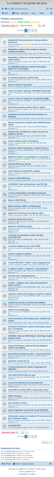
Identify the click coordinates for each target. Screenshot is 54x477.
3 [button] (32, 30)
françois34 (27, 180)
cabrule (26, 331)
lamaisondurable (29, 377)
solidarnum (27, 71)
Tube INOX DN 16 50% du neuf (21, 375)
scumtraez (27, 79)
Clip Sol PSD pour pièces (19, 164)
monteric (27, 22)
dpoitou (26, 109)
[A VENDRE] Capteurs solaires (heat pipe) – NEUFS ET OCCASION (27, 68)
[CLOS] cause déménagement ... (22, 276)
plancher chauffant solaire (20, 226)
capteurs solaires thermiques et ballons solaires (30, 294)
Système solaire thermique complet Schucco (28, 148)
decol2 (25, 215)
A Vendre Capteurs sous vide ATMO (24, 246)
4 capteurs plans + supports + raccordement (28, 269)
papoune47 (27, 87)
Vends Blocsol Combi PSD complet (24, 171)
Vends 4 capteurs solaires (20, 254)
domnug (26, 412)
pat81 (25, 264)
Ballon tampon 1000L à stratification (24, 206)
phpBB (20, 469)
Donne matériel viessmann (20, 85)
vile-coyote (27, 186)
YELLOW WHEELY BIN (31, 228)
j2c (24, 136)
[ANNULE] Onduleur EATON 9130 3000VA (26, 303)
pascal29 (26, 405)
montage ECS (14, 425)
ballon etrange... (15, 396)
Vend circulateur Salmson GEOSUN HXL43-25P (29, 91)
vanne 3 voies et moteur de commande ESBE (28, 98)
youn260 (26, 363)
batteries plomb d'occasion (20, 219)
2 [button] (29, 30)
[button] (35, 30)
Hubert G (26, 173)
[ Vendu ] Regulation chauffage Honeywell (27, 193)
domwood (26, 256)
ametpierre (36, 22)
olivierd (26, 392)
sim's (25, 221)
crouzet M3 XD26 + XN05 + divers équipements (29, 263)
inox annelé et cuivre (17, 403)
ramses (14, 22)
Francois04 (27, 93)
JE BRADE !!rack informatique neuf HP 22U (27, 184)
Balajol (20, 22)
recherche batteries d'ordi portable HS (25, 383)
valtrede (26, 44)
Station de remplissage (18, 310)
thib (24, 126)
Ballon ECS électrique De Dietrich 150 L (26, 213)
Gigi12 (25, 278)
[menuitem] (8, 9)
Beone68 (26, 420)
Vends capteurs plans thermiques (23, 141)
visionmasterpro (29, 150)
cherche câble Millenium (19, 178)
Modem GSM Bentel (17, 200)
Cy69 (25, 53)
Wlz (24, 271)
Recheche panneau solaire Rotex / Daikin (26, 107)
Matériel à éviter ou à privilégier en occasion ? (29, 157)
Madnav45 (27, 312)
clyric (25, 385)
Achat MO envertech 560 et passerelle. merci (28, 390)
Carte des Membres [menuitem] (21, 9)
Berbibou (26, 195)
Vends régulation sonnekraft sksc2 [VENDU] (28, 410)
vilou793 (26, 118)
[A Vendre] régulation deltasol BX (23, 78)
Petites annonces (12, 18)
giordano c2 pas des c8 (18, 361)
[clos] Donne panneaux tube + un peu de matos (29, 354)
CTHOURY (27, 100)
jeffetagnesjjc (28, 239)
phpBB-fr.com (30, 471)
